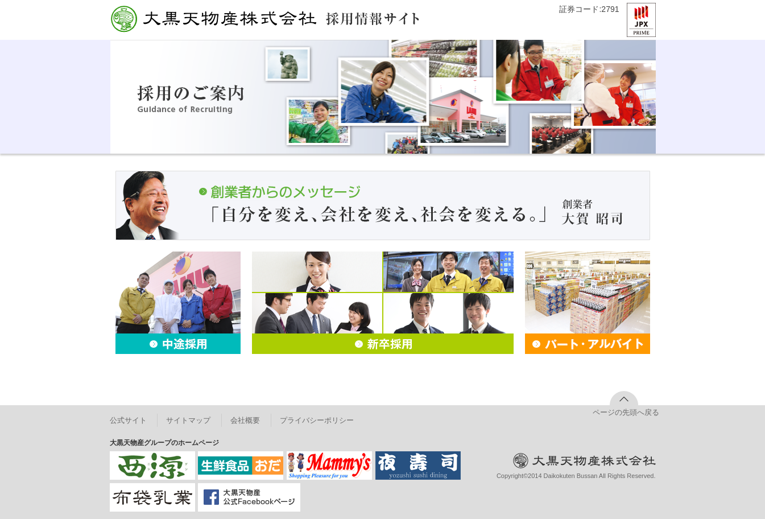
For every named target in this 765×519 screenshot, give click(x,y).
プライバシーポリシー (317, 420)
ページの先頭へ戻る (624, 412)
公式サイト (128, 420)
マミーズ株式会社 (329, 465)
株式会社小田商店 (240, 465)
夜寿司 (418, 465)
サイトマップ (188, 420)
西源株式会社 (152, 465)
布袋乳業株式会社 (152, 497)
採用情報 (372, 18)
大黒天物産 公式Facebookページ (249, 497)
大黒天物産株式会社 (213, 19)
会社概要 (245, 420)
